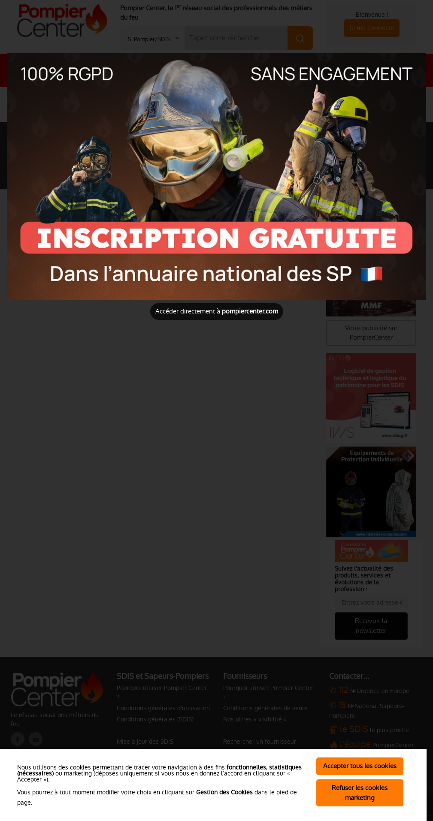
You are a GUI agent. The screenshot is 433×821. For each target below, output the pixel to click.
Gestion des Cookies (224, 792)
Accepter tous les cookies (360, 765)
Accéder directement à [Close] (216, 311)
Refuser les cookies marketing (360, 792)
